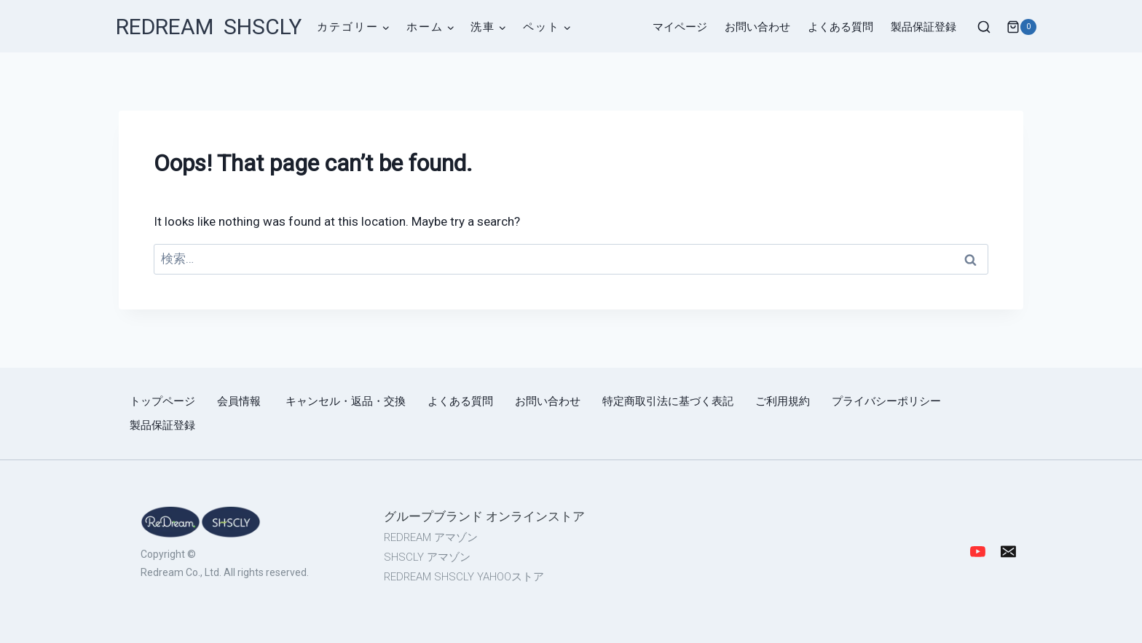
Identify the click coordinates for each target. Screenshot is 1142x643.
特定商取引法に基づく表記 (667, 401)
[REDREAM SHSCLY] (209, 27)
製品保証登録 (923, 26)
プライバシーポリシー (886, 401)
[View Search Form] (984, 27)
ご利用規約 (782, 401)
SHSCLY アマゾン (427, 557)
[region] (396, 551)
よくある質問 (840, 26)
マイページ (680, 26)
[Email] (1008, 552)
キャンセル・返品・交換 (346, 401)
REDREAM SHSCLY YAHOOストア (464, 576)
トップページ (162, 401)
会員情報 (240, 401)
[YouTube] (977, 552)
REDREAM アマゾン (431, 537)
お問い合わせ (757, 26)
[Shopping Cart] (1020, 27)
